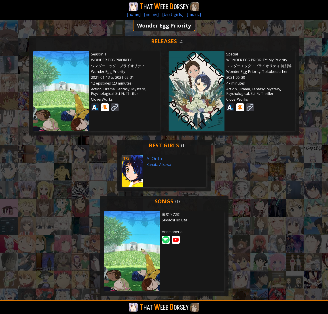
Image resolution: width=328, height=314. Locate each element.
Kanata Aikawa (158, 164)
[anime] (151, 14)
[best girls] (172, 14)
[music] (194, 14)
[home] (134, 14)
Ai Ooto (154, 158)
